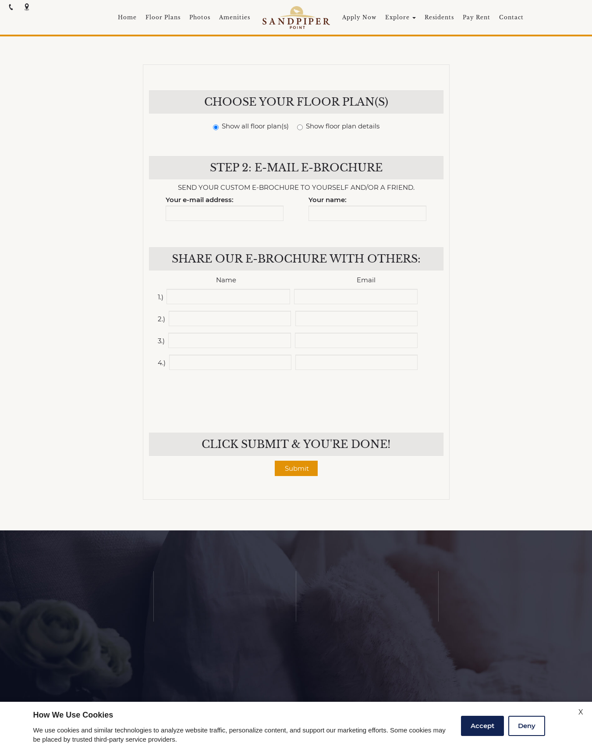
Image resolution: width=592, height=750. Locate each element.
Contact (511, 17)
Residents (439, 17)
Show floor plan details (338, 126)
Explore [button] (400, 17)
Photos (199, 17)
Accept (482, 726)
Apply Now (359, 17)
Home (127, 17)
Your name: (327, 200)
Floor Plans (163, 17)
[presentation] (297, 396)
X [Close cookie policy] (580, 712)
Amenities (234, 17)
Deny (526, 726)
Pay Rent (476, 17)
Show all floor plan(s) (251, 126)
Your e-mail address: (200, 200)
